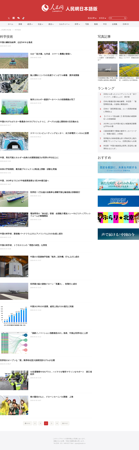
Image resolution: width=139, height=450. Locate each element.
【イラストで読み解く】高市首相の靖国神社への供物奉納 (120, 117)
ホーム (10, 24)
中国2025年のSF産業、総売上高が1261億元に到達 (52, 306)
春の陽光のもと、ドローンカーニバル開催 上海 (51, 397)
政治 (50, 24)
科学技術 (18, 30)
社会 (39, 24)
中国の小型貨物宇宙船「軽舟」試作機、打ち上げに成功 (54, 257)
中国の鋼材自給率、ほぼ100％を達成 (16, 42)
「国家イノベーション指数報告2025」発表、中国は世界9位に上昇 (59, 333)
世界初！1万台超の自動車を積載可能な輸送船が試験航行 (55, 192)
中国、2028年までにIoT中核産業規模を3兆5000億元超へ (24, 181)
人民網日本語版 (6, 30)
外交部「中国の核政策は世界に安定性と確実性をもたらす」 (120, 147)
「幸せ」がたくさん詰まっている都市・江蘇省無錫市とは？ (107, 58)
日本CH (126, 24)
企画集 (114, 24)
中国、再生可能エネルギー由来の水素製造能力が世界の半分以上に (29, 157)
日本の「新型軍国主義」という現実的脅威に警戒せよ (120, 110)
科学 (76, 24)
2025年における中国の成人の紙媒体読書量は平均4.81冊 (120, 125)
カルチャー (63, 24)
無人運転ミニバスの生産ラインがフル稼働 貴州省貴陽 (54, 75)
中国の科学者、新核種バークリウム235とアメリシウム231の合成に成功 (31, 234)
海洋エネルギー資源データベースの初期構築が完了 (52, 99)
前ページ (27, 423)
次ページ (65, 423)
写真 (87, 24)
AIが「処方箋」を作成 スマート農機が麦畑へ (50, 54)
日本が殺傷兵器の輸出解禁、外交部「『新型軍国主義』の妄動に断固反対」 (120, 103)
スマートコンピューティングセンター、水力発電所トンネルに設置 (59, 133)
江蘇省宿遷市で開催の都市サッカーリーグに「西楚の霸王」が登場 (120, 132)
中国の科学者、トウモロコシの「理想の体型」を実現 (23, 245)
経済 (29, 24)
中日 (105, 24)
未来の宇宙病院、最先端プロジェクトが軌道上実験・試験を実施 (28, 169)
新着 (20, 24)
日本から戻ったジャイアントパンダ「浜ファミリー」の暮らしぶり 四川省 (120, 95)
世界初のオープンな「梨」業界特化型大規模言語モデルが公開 (27, 360)
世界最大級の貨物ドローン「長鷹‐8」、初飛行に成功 (53, 284)
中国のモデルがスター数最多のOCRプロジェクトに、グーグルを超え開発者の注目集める (39, 122)
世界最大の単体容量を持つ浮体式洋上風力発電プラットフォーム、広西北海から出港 (120, 139)
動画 (96, 24)
